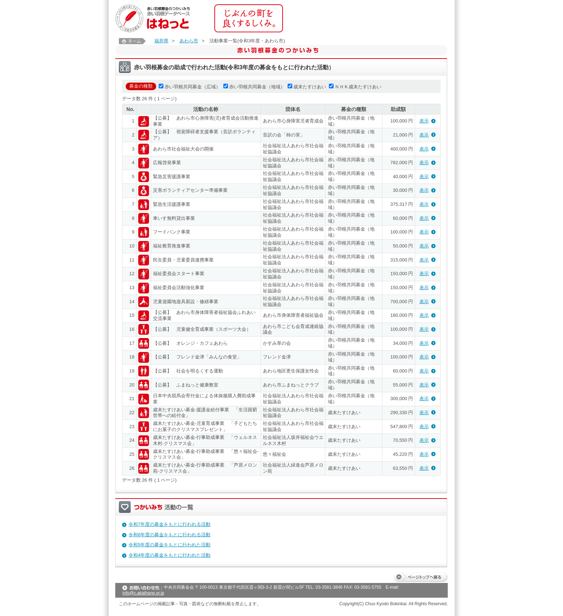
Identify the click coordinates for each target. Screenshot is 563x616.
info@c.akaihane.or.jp (143, 593)
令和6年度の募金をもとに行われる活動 (169, 534)
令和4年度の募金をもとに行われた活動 (169, 555)
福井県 (161, 40)
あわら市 (189, 40)
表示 (424, 121)
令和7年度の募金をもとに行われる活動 (169, 524)
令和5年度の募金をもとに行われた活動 (169, 544)
